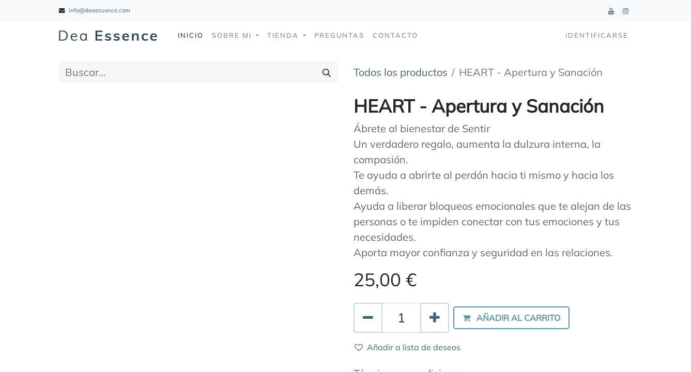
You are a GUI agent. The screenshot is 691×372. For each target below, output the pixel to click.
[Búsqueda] (326, 72)
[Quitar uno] (368, 318)
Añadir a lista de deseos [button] (407, 347)
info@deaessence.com (99, 10)
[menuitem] (191, 35)
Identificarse (596, 35)
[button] (511, 317)
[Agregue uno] (434, 318)
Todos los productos (401, 72)
